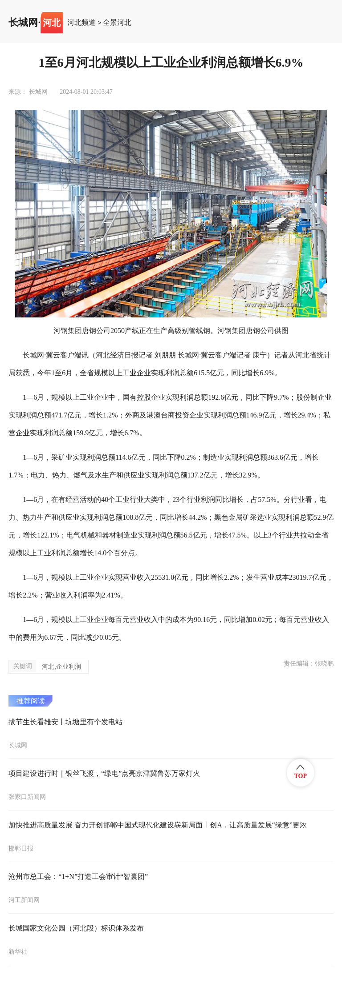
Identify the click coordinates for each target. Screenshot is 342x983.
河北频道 (81, 22)
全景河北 (117, 22)
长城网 (23, 22)
